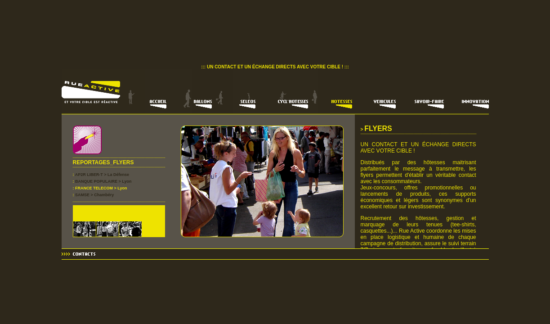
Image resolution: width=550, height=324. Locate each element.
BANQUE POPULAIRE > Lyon (103, 181)
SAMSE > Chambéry (94, 195)
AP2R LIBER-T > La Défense (102, 174)
